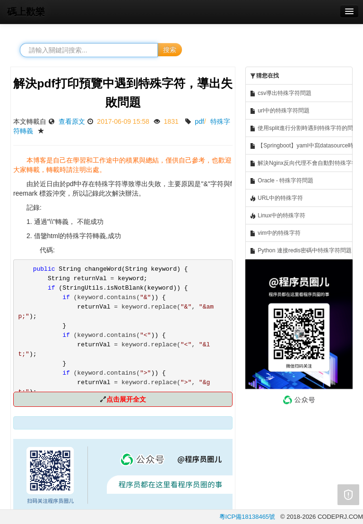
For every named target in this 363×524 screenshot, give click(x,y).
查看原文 (72, 121)
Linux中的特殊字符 (277, 215)
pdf (199, 121)
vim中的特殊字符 (275, 233)
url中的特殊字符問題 (280, 110)
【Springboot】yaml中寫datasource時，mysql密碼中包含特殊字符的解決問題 (301, 145)
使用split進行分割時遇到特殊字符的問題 (301, 128)
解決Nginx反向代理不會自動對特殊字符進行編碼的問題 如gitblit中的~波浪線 (301, 163)
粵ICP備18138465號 (247, 516)
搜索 (169, 49)
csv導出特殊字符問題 (280, 93)
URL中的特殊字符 (276, 198)
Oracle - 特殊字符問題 (281, 180)
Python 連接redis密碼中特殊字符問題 (301, 250)
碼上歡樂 (26, 12)
